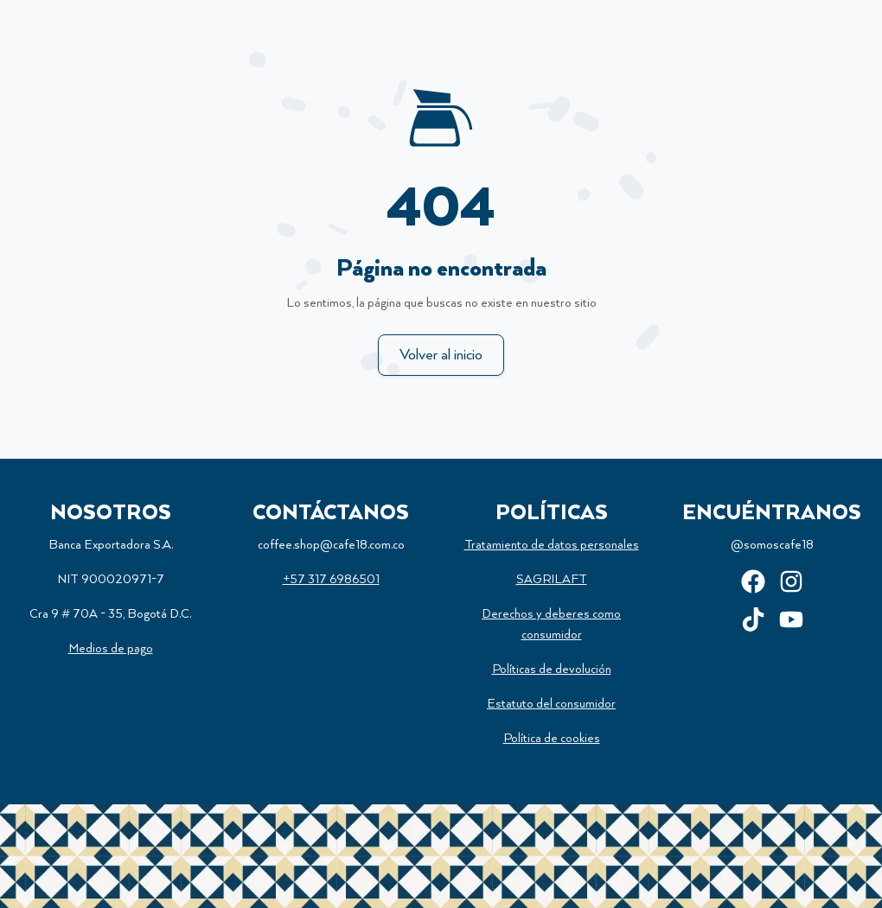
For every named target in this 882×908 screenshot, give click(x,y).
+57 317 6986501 (331, 580)
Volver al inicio (441, 355)
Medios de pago (110, 649)
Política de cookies (551, 739)
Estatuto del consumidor (551, 704)
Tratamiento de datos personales (551, 545)
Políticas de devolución (551, 669)
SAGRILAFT (551, 580)
